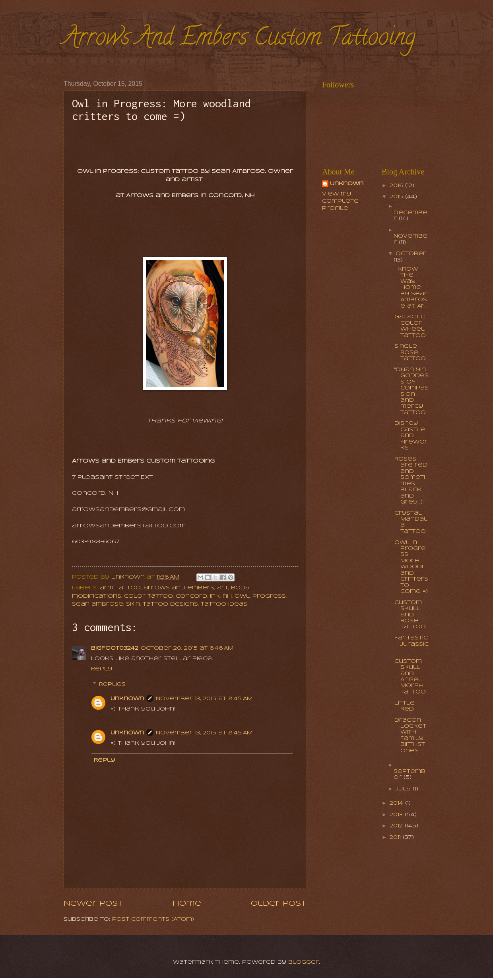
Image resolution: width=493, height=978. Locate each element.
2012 (397, 826)
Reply (101, 669)
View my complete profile (340, 201)
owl (242, 596)
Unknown (127, 698)
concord (191, 596)
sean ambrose (97, 604)
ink (215, 596)
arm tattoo (120, 588)
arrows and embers (179, 588)
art (222, 588)
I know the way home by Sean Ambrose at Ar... (411, 288)
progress (269, 596)
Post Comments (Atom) (153, 919)
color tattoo (148, 596)
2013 (397, 814)
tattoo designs (170, 604)
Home (187, 903)
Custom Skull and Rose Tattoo (410, 615)
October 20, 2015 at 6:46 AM (187, 648)
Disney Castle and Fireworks (411, 436)
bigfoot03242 (114, 648)
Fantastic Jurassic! (411, 644)
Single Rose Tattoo (410, 352)
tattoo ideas (224, 604)
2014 (397, 803)
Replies (112, 684)
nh (227, 596)
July (404, 789)
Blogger (303, 962)
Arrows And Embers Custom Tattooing (239, 39)
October (411, 253)
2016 (397, 185)
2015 (397, 196)
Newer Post (93, 903)
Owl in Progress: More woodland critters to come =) (411, 567)
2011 (396, 837)
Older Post (278, 903)
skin (133, 604)
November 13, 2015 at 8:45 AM (204, 698)
